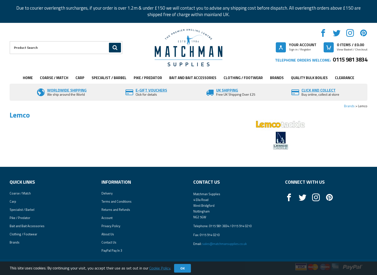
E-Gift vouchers (151, 90)
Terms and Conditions (116, 201)
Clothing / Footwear (243, 78)
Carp (79, 78)
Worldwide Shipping (67, 90)
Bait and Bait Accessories (192, 78)
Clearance (344, 78)
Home (28, 78)
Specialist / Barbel (109, 78)
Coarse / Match (54, 78)
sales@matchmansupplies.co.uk (224, 243)
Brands (277, 78)
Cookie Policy (159, 268)
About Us (107, 234)
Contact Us (108, 242)
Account (107, 217)
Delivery (107, 193)
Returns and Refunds (115, 209)
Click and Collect (319, 90)
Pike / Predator (148, 78)
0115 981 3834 (350, 59)
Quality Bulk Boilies (309, 78)
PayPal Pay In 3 (111, 250)
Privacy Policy (110, 226)
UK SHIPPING (227, 90)
